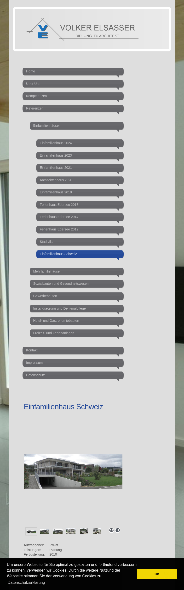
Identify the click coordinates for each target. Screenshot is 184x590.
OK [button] (157, 574)
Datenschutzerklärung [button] (26, 582)
